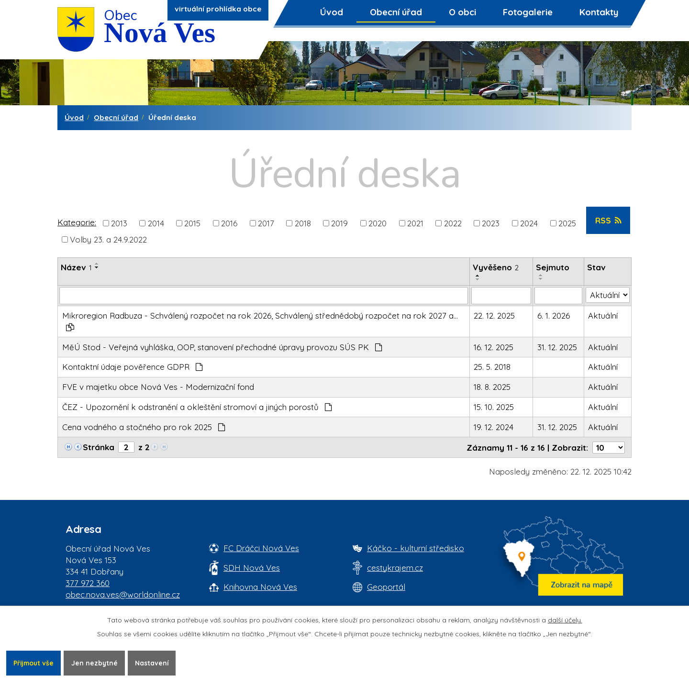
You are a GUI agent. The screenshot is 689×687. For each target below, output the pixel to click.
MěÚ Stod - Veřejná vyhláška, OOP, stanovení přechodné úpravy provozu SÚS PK (222, 347)
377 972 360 (88, 583)
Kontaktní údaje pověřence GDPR (132, 367)
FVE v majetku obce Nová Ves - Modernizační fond (158, 387)
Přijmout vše (34, 662)
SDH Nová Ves (251, 568)
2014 (156, 223)
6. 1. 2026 (553, 315)
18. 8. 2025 (492, 387)
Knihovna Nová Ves (260, 587)
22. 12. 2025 (494, 315)
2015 (192, 223)
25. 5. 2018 (492, 367)
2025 (567, 223)
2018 (303, 223)
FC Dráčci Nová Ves (261, 548)
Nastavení (155, 662)
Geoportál (386, 587)
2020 (377, 223)
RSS (608, 220)
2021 (415, 223)
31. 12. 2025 (557, 347)
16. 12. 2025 (493, 347)
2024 (529, 223)
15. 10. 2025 (494, 407)
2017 (266, 223)
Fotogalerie (528, 12)
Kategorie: (76, 222)
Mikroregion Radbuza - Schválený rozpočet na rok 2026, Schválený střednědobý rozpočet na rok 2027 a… (260, 320)
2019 (339, 223)
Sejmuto (552, 267)
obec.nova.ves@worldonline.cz (123, 594)
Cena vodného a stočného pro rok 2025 (144, 427)
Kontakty (598, 12)
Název (76, 267)
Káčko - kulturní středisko (415, 548)
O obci (462, 12)
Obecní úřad (396, 12)
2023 (491, 223)
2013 (119, 223)
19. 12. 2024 (493, 427)
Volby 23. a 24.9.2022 (108, 239)
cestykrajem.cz (395, 568)
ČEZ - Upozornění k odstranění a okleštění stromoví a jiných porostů (197, 407)
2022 (453, 223)
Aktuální (603, 315)
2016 (229, 223)
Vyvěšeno (496, 267)
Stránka (98, 447)
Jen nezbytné (96, 662)
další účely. (565, 619)
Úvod (331, 12)
